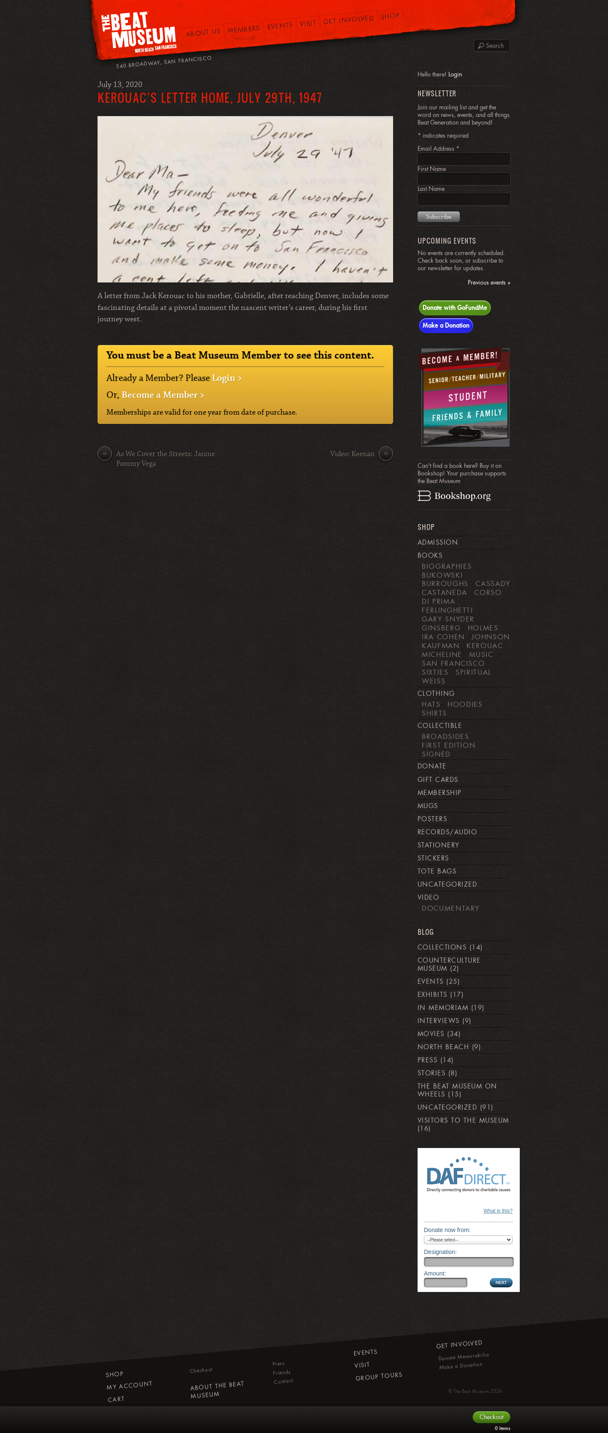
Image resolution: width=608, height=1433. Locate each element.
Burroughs (445, 583)
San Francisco (453, 663)
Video (428, 897)
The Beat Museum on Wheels (457, 1090)
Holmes (483, 627)
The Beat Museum (471, 1391)
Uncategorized (447, 884)
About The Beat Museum (217, 1390)
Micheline (442, 654)
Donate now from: (447, 1230)
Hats (431, 704)
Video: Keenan (361, 454)
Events (280, 26)
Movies (431, 1034)
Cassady (492, 583)
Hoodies (465, 704)
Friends (282, 1372)
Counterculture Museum (449, 964)
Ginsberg (441, 627)
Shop (391, 16)
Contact (283, 1381)
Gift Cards (438, 780)
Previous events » (489, 282)
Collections (442, 947)
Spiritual (473, 672)
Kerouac (485, 645)
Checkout (201, 1370)
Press (427, 1060)
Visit (308, 23)
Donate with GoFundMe (455, 307)
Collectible (440, 726)
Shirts (434, 713)
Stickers (433, 858)
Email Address (438, 148)
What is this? (498, 1211)
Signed (436, 754)
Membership (440, 793)
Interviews (439, 1021)
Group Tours (379, 1376)
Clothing (436, 693)
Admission (438, 542)
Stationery (439, 845)
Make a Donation (446, 325)
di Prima (438, 601)
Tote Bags (437, 871)
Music (481, 654)
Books (430, 555)
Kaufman (441, 645)
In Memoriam (443, 1008)
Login (455, 74)
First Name (432, 169)
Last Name (431, 189)
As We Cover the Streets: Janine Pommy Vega (156, 459)
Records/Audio (447, 832)
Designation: (440, 1251)
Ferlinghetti (447, 610)
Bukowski (442, 575)
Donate (432, 766)
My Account (129, 1385)
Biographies (447, 566)
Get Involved (349, 20)
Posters (432, 819)
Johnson (491, 636)
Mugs (428, 806)
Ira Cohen (443, 636)
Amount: (435, 1273)
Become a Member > (163, 395)
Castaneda (444, 592)
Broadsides (445, 736)
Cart (116, 1399)
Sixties (435, 672)
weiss (433, 681)
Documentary (451, 908)
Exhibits (433, 995)
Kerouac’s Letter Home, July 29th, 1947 (210, 97)
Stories (431, 1073)
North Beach (443, 1047)
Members (244, 29)
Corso (488, 592)
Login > (227, 378)
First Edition (448, 745)
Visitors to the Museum (463, 1120)
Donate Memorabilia (463, 1356)
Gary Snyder (448, 619)
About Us (203, 32)
